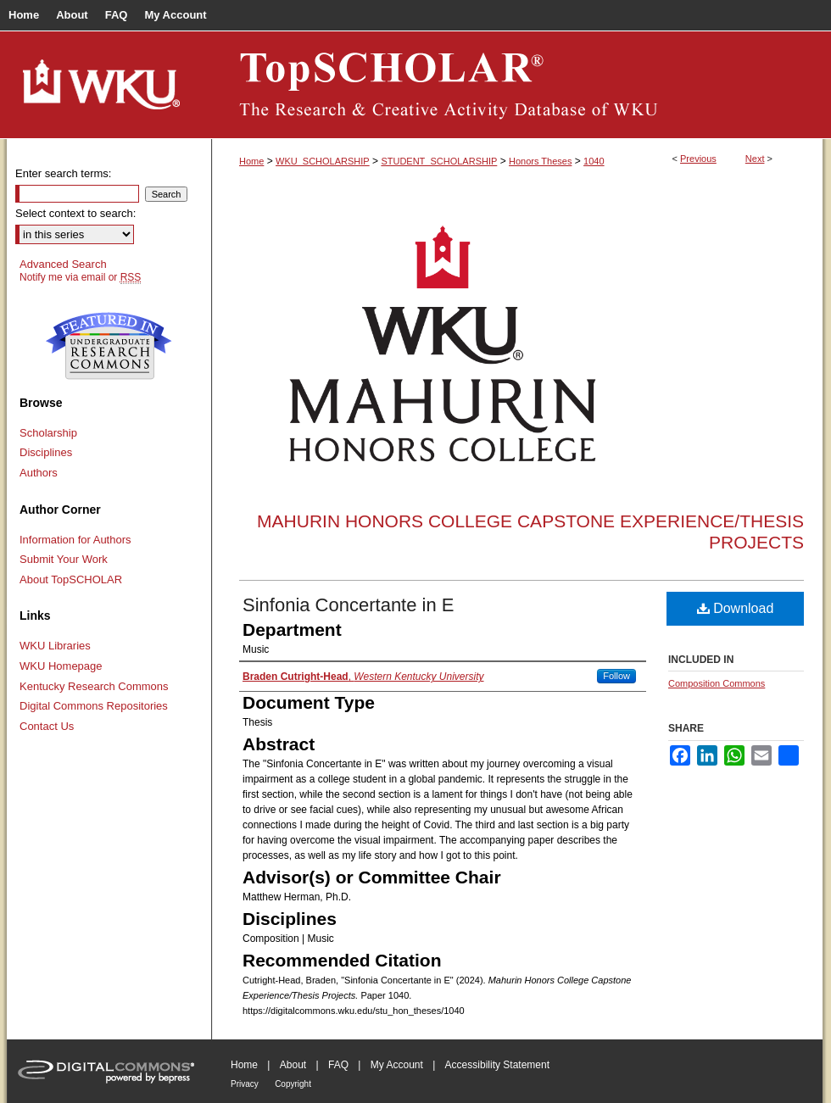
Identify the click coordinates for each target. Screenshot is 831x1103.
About (293, 1065)
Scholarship (48, 432)
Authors (39, 472)
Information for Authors (75, 539)
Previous (698, 158)
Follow (616, 676)
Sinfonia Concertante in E (349, 605)
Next (755, 158)
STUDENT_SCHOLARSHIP (439, 161)
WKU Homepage (61, 666)
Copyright (293, 1084)
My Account (397, 1065)
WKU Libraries (55, 645)
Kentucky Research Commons (94, 686)
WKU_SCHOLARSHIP (323, 161)
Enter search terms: (63, 173)
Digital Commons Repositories (94, 705)
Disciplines (46, 452)
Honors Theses (540, 161)
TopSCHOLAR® (517, 84)
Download (735, 608)
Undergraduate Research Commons (108, 346)
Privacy (245, 1084)
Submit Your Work (64, 559)
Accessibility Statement (497, 1065)
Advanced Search (63, 264)
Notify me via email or (80, 277)
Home (251, 161)
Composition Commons (716, 683)
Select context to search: (75, 213)
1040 (593, 161)
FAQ (338, 1065)
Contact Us (47, 726)
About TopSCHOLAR (71, 579)
